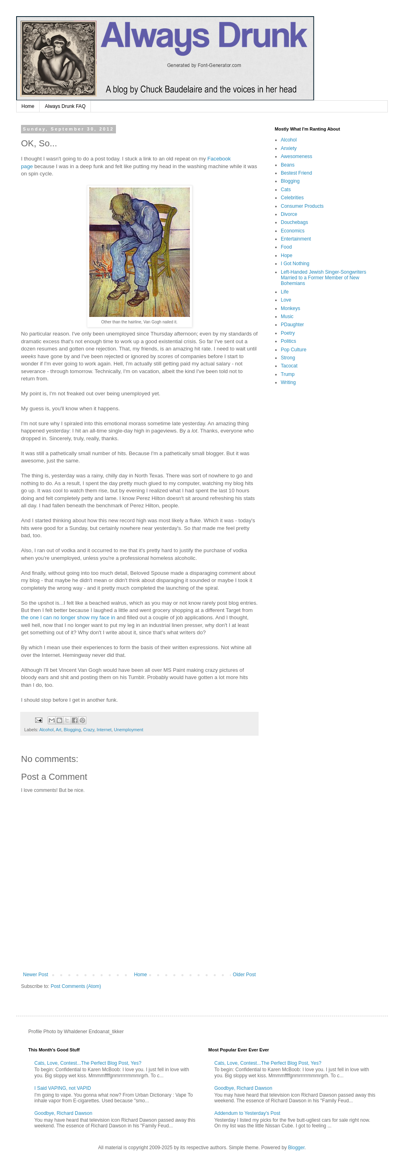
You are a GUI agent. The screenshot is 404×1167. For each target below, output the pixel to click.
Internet (104, 729)
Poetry (288, 333)
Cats (286, 189)
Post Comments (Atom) (75, 986)
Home (27, 106)
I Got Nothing (295, 263)
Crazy (88, 729)
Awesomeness (296, 156)
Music (287, 316)
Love (286, 300)
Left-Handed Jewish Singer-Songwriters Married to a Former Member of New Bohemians (323, 278)
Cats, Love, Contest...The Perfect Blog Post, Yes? (87, 1063)
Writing (288, 382)
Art (58, 729)
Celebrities (292, 197)
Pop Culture (293, 349)
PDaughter (292, 324)
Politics (288, 341)
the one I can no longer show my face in (68, 617)
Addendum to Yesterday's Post (247, 1113)
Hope (286, 255)
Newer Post (35, 974)
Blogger (296, 1147)
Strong (288, 358)
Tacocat (289, 366)
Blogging (72, 729)
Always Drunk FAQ (65, 106)
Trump (288, 374)
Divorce (289, 214)
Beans (288, 165)
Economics (293, 231)
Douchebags (294, 222)
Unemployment (128, 729)
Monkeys (290, 308)
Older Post (244, 974)
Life (284, 292)
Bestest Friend (296, 173)
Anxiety (289, 148)
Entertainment (296, 239)
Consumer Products (302, 206)
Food (286, 247)
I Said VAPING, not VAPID (62, 1088)
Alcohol (46, 729)
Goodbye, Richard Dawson (63, 1113)
